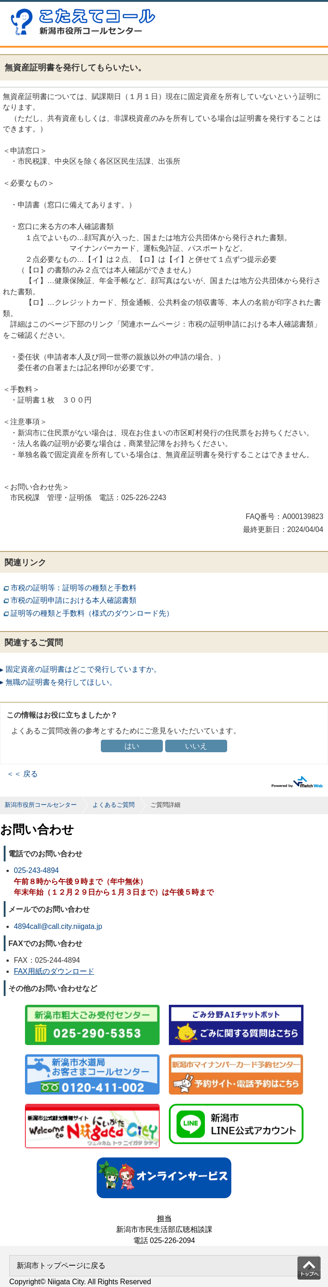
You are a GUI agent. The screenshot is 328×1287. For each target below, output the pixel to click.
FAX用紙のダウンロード (54, 971)
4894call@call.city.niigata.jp (58, 926)
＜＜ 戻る (22, 774)
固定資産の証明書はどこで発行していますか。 (83, 669)
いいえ (196, 746)
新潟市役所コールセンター (41, 804)
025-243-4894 (36, 870)
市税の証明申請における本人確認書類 (73, 600)
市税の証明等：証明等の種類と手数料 (73, 588)
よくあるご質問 (114, 804)
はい (131, 746)
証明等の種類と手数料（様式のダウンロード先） (92, 613)
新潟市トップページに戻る (61, 1265)
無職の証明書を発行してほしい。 (61, 682)
